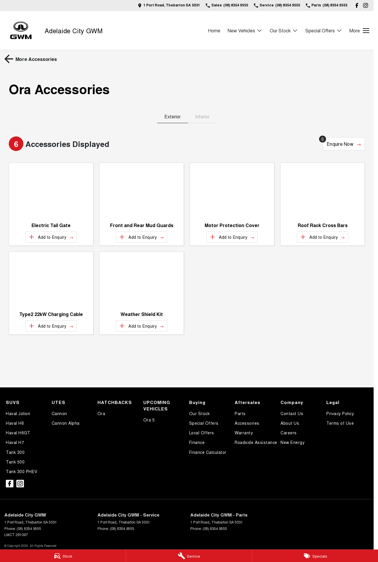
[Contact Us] (169, 5)
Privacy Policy (340, 413)
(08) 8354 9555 (29, 528)
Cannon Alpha (66, 423)
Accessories (247, 423)
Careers (289, 432)
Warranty (244, 432)
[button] (51, 191)
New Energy (292, 442)
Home (214, 30)
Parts (240, 413)
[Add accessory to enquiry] (50, 237)
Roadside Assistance (256, 442)
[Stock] (63, 556)
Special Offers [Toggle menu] (323, 30)
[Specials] (315, 556)
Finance (197, 442)
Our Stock (199, 413)
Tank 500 (15, 462)
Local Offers (201, 432)
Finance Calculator (208, 452)
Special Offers (204, 423)
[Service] (189, 556)
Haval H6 (15, 423)
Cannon (59, 413)
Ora (101, 413)
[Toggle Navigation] (359, 30)
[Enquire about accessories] (344, 143)
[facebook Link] (356, 5)
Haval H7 (15, 442)
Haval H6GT (18, 432)
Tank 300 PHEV (21, 471)
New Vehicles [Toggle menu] (245, 30)
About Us (290, 423)
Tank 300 (15, 452)
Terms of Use (340, 423)
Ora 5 (149, 420)
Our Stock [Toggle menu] (284, 30)
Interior (202, 116)
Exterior (172, 116)
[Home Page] (20, 30)
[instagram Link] (365, 5)
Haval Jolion (18, 413)
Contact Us (292, 413)
